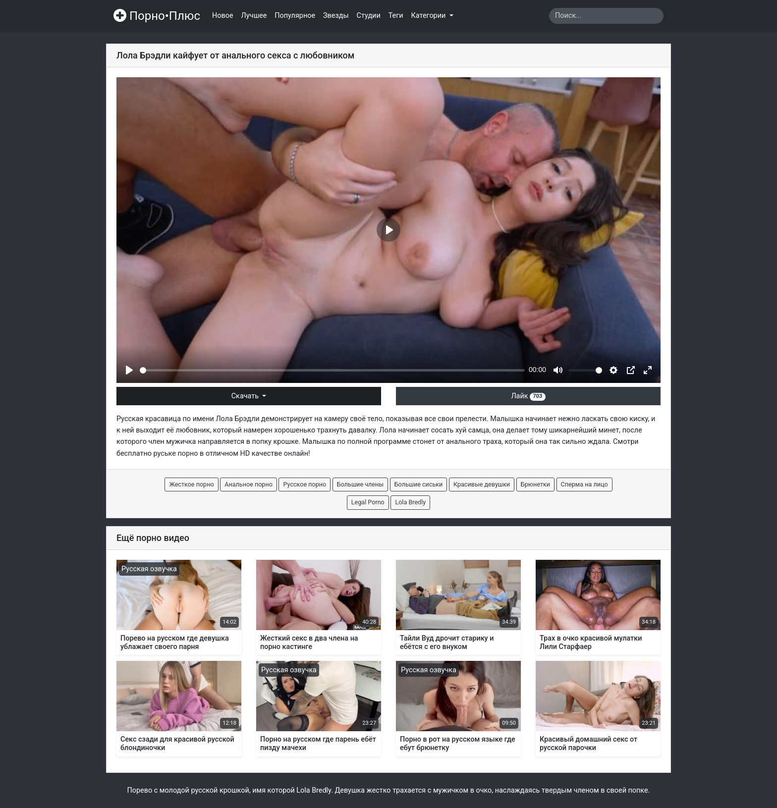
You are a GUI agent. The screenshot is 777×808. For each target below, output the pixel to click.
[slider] (332, 370)
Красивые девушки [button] (481, 484)
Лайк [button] (528, 396)
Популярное (295, 15)
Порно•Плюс (156, 16)
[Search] (606, 16)
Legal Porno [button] (368, 502)
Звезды (336, 15)
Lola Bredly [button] (410, 502)
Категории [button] (429, 15)
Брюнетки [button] (535, 484)
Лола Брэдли (237, 419)
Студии (369, 15)
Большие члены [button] (360, 484)
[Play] (129, 370)
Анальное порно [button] (248, 484)
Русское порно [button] (304, 484)
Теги (395, 15)
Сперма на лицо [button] (584, 484)
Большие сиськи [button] (418, 484)
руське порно (175, 453)
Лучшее (254, 15)
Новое (222, 15)
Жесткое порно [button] (191, 484)
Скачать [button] (246, 396)
